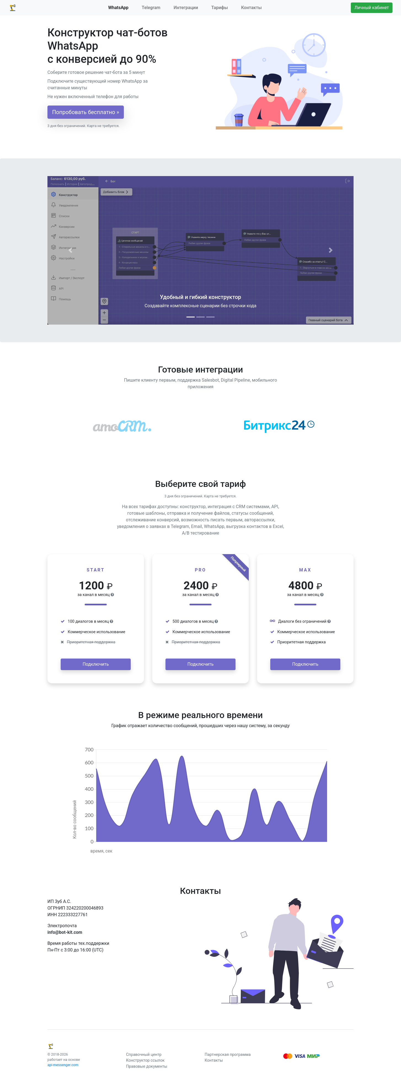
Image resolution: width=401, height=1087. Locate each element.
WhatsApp (118, 7)
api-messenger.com (62, 1065)
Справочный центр (144, 1054)
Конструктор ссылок (145, 1060)
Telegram (151, 7)
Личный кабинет (371, 7)
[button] (70, 250)
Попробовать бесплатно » (85, 112)
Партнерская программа (228, 1054)
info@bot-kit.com (64, 932)
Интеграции (185, 7)
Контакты (251, 7)
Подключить (96, 664)
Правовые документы (146, 1066)
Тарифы (219, 7)
